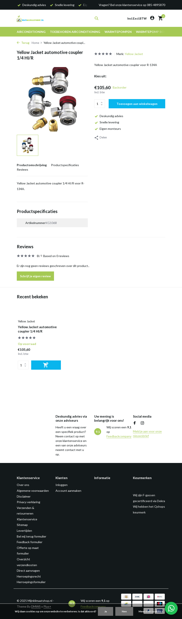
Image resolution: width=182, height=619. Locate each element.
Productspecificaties (65, 165)
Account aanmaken (68, 490)
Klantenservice (27, 519)
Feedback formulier (29, 542)
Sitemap (22, 525)
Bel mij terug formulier (31, 536)
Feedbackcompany (118, 436)
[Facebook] (134, 423)
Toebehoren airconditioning (75, 32)
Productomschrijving (32, 165)
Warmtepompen (118, 32)
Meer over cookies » (151, 611)
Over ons (23, 485)
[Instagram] (142, 423)
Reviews (22, 169)
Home (37, 42)
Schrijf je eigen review (35, 276)
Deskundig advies (108, 116)
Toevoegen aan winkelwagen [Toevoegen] (137, 104)
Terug (23, 42)
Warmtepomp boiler (153, 32)
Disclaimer (24, 496)
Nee (124, 611)
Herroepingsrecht (29, 576)
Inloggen (62, 485)
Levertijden (24, 530)
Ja (105, 611)
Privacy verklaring (28, 502)
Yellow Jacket (134, 54)
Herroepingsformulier (31, 582)
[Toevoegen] (46, 365)
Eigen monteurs (107, 128)
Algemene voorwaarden (33, 490)
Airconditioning (31, 32)
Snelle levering (106, 122)
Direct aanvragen (28, 570)
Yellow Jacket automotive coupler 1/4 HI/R (37, 329)
